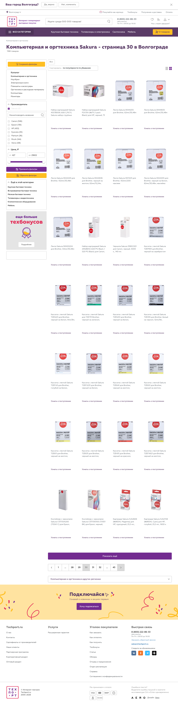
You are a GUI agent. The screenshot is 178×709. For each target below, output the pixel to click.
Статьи (93, 652)
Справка (93, 672)
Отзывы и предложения (100, 662)
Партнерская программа (17, 652)
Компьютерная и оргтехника (24, 76)
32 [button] (100, 567)
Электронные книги (20, 83)
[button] (49, 4)
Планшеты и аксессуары (22, 86)
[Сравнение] (158, 20)
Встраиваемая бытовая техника (22, 191)
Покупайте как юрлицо (113, 12)
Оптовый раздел (13, 662)
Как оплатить (96, 637)
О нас (8, 633)
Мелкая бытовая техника (19, 194)
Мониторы (16, 96)
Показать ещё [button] (110, 556)
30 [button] (86, 567)
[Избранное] (152, 19)
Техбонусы (132, 12)
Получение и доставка (151, 12)
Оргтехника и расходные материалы (27, 90)
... (65, 567)
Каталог (15, 72)
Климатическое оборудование (22, 202)
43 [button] (114, 567)
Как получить (96, 642)
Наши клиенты (12, 647)
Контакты (10, 637)
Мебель (11, 205)
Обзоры (93, 657)
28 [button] (72, 567)
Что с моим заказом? (160, 24)
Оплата (169, 12)
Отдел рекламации (98, 667)
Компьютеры (17, 93)
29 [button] (79, 567)
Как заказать (95, 633)
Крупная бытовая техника (20, 187)
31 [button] (93, 567)
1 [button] (58, 567)
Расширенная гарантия (58, 633)
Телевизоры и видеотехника (21, 198)
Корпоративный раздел (17, 657)
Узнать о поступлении (61, 128)
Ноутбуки (15, 79)
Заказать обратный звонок (143, 640)
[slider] (9, 161)
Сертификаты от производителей (21, 642)
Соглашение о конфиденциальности (106, 676)
